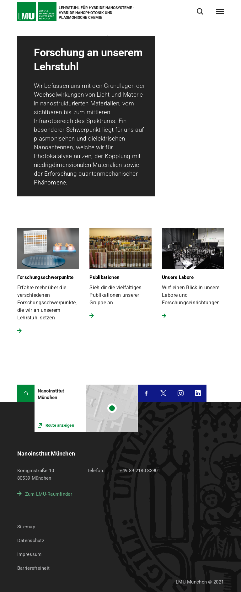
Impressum (29, 554)
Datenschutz (30, 540)
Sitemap (26, 527)
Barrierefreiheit (33, 568)
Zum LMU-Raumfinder (48, 494)
